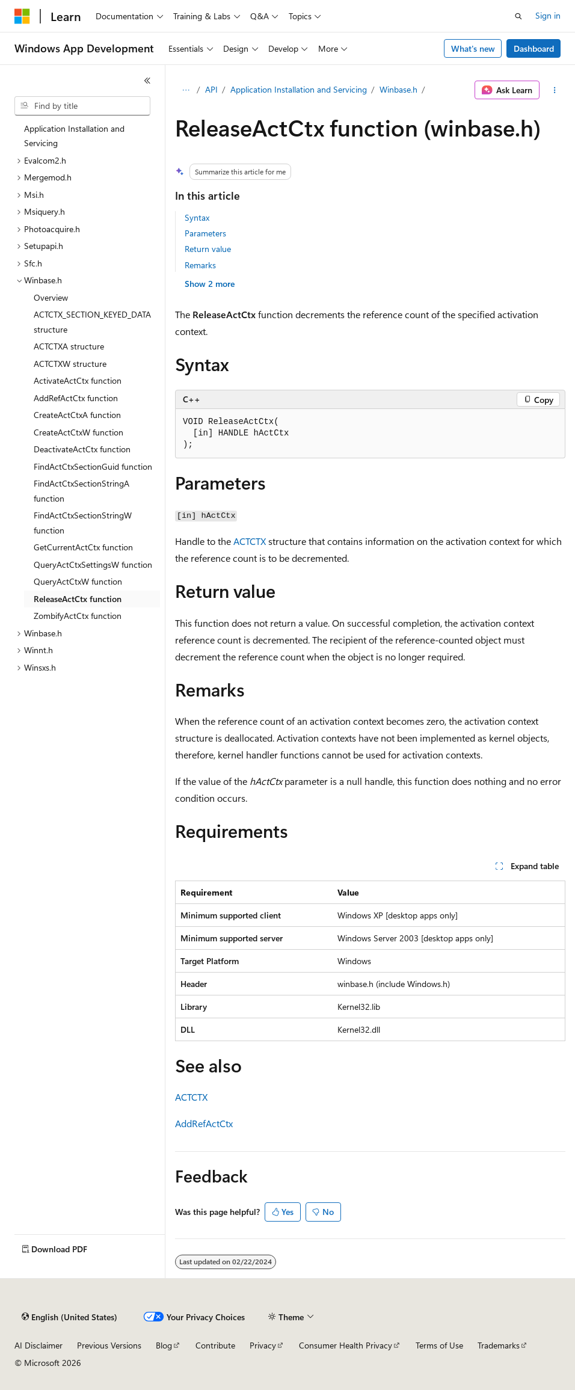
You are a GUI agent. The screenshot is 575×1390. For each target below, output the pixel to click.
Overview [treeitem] (51, 297)
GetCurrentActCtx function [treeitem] (83, 547)
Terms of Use (439, 1345)
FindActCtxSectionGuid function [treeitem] (93, 466)
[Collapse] (147, 80)
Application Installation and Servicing (298, 89)
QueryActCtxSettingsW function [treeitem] (93, 564)
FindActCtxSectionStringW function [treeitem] (83, 522)
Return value (208, 248)
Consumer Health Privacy (345, 1345)
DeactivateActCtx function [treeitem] (82, 449)
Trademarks (499, 1345)
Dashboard (534, 48)
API (211, 89)
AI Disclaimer (38, 1345)
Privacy (263, 1345)
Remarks (200, 265)
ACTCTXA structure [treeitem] (69, 346)
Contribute (215, 1345)
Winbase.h (398, 89)
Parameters (205, 233)
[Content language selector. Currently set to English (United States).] (69, 1317)
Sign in (548, 15)
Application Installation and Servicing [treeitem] (74, 136)
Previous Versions (109, 1345)
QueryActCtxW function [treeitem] (78, 581)
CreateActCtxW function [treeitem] (78, 432)
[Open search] (518, 16)
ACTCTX (249, 541)
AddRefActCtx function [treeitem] (76, 398)
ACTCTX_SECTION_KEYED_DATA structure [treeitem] (92, 322)
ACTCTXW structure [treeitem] (70, 363)
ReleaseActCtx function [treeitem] (77, 598)
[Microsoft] (22, 16)
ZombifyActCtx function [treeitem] (77, 615)
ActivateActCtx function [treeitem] (77, 380)
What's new (473, 48)
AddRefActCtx (204, 1123)
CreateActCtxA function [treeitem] (77, 414)
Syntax (197, 217)
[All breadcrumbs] (185, 90)
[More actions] (554, 90)
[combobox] (82, 105)
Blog (164, 1345)
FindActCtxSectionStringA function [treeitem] (81, 491)
